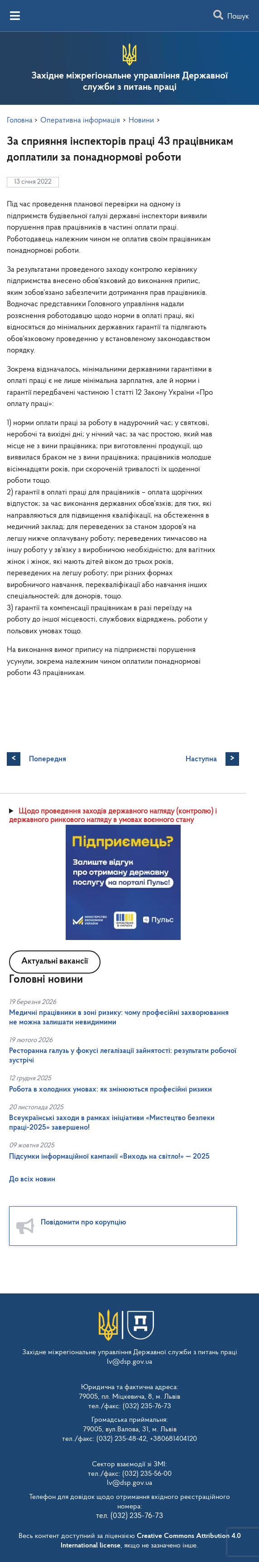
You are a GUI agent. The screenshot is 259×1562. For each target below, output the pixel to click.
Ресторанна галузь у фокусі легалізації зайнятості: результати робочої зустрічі (122, 1055)
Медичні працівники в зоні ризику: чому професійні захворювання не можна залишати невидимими (119, 1017)
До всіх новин (32, 1179)
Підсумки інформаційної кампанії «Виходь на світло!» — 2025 (109, 1156)
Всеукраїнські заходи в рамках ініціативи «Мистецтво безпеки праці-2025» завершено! (112, 1122)
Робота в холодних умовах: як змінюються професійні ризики (110, 1089)
